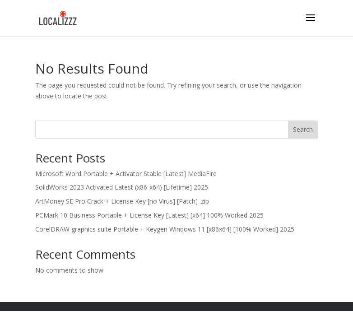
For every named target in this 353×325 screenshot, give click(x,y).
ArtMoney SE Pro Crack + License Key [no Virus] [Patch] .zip (122, 201)
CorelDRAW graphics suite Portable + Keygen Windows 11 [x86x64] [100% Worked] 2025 (164, 229)
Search (303, 129)
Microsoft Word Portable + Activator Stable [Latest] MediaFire (126, 173)
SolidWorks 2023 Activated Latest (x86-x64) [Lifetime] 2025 (121, 187)
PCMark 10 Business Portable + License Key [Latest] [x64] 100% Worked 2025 (149, 215)
